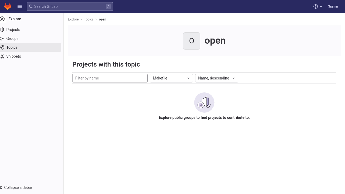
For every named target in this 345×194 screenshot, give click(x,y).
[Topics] (34, 47)
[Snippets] (34, 56)
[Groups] (34, 38)
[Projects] (34, 29)
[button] (19, 6)
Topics (94, 19)
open (108, 19)
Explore (78, 19)
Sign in (333, 6)
